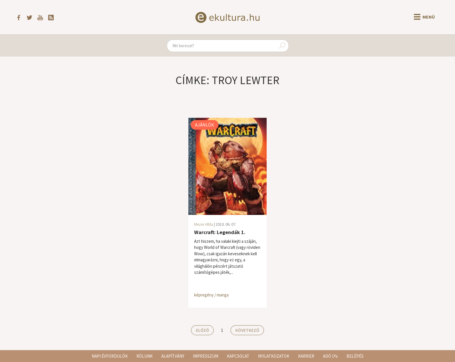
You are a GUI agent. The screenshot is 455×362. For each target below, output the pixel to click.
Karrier (306, 356)
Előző (202, 330)
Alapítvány (172, 356)
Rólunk (144, 356)
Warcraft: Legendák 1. (219, 232)
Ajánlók (204, 125)
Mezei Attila (203, 224)
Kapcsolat (238, 356)
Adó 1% (330, 356)
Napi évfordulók (110, 356)
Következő (247, 330)
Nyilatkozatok (273, 356)
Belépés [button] (355, 356)
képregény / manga (211, 295)
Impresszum (205, 356)
